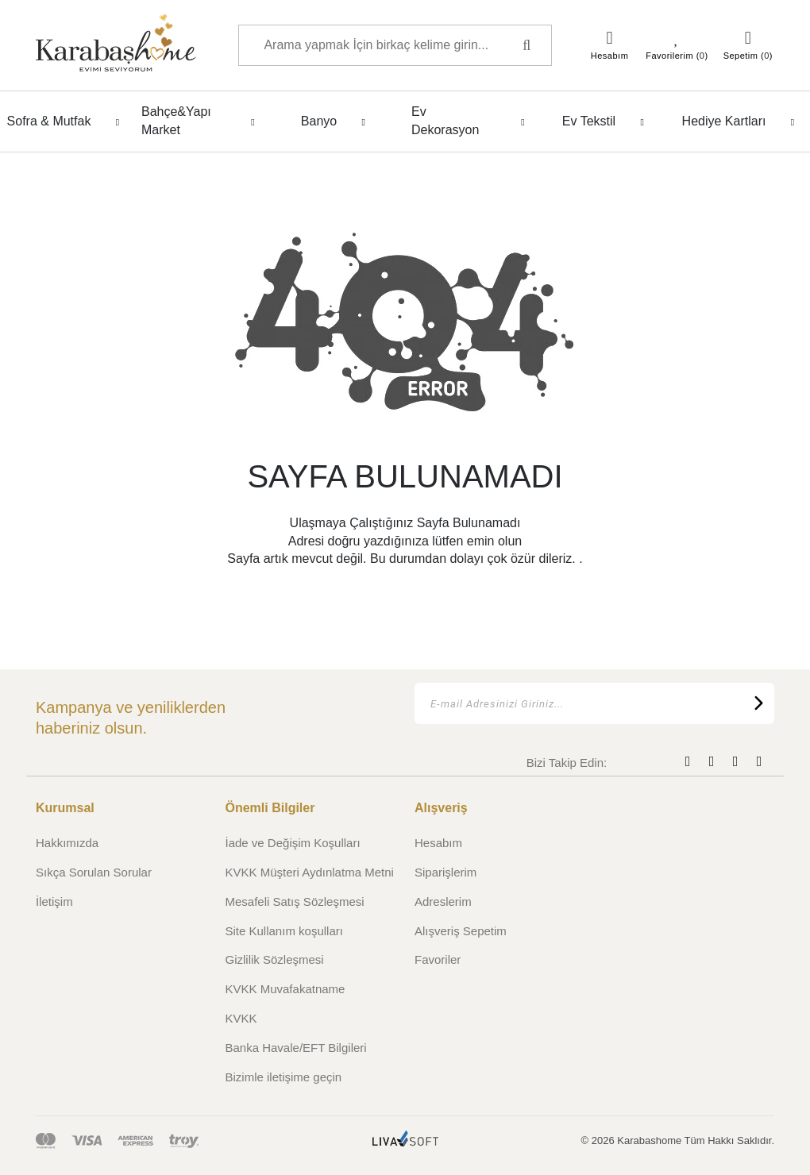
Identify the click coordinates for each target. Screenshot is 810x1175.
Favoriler (438, 959)
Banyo (337, 121)
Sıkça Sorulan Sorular (94, 872)
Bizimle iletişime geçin (284, 1077)
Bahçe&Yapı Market (202, 120)
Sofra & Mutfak (68, 121)
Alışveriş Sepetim (461, 931)
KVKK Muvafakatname (285, 989)
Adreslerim (443, 901)
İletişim (54, 901)
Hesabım (438, 842)
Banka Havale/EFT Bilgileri (296, 1047)
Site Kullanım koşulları (284, 931)
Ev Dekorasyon (472, 120)
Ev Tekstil (607, 121)
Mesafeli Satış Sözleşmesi (295, 901)
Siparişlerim (445, 872)
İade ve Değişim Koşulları (293, 842)
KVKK (241, 1018)
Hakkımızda (67, 842)
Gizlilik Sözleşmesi (275, 959)
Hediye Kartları (743, 121)
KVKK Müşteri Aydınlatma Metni (310, 872)
